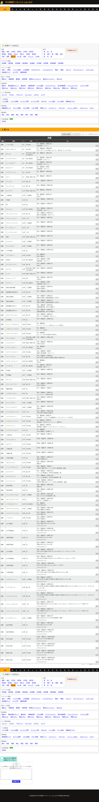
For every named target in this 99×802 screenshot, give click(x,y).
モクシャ (68, 69)
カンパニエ (28, 94)
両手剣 (19, 51)
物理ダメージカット (35, 79)
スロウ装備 (26, 108)
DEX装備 (25, 63)
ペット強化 (52, 101)
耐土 (17, 114)
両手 (48, 54)
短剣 (8, 51)
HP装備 (4, 63)
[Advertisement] (49, 27)
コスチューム (83, 108)
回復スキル (39, 88)
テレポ (92, 108)
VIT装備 (39, 63)
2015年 (4, 121)
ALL (5, 9)
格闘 (3, 51)
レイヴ (43, 94)
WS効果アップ (6, 72)
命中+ (3, 69)
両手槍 (10, 54)
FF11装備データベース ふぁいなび (18, 2)
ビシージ (4, 94)
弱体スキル (5, 88)
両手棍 (34, 54)
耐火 (3, 114)
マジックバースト (73, 85)
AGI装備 (32, 63)
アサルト (11, 94)
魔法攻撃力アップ (13, 85)
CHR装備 (60, 63)
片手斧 (25, 51)
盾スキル (59, 79)
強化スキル (13, 88)
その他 (37, 56)
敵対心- (4, 85)
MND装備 (53, 63)
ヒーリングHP (35, 101)
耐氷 (8, 114)
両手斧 (31, 51)
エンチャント (52, 108)
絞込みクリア (72, 50)
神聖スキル (74, 88)
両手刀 (22, 54)
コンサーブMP (84, 85)
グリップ (30, 56)
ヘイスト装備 (17, 69)
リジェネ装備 (14, 101)
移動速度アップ (6, 108)
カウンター (62, 108)
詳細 (97, 145)
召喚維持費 (31, 85)
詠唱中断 (24, 79)
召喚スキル (48, 88)
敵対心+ (4, 79)
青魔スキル (65, 88)
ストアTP (15, 72)
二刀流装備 (26, 69)
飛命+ (56, 69)
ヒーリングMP (24, 101)
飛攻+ (62, 69)
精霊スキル (22, 88)
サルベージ (19, 94)
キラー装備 (35, 108)
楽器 (24, 56)
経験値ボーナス (70, 101)
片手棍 (28, 54)
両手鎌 (4, 54)
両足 (61, 54)
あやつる (43, 101)
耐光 (31, 114)
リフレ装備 (5, 101)
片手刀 (16, 54)
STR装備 (17, 63)
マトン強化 (60, 101)
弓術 (3, 56)
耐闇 (36, 114)
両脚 (56, 54)
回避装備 (11, 79)
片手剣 (13, 51)
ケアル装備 (40, 85)
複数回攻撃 (23, 72)
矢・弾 (19, 56)
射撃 (8, 56)
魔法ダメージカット (49, 79)
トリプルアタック (48, 69)
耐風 (12, 114)
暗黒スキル (31, 88)
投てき (13, 56)
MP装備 (10, 63)
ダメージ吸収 (17, 108)
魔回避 (18, 79)
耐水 (27, 114)
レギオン (36, 94)
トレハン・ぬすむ (72, 108)
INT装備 (45, 63)
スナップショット (78, 69)
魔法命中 (23, 85)
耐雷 (22, 114)
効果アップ (43, 108)
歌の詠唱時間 (62, 85)
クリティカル (90, 69)
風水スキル (56, 88)
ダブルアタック (35, 69)
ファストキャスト (50, 85)
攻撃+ (9, 69)
